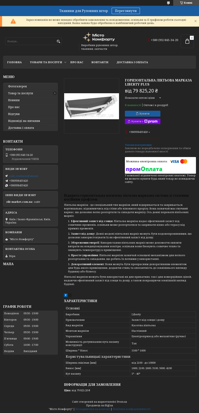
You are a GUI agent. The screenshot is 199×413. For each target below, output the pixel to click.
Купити (145, 113)
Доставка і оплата (132, 62)
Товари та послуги (46, 62)
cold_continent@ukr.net (23, 176)
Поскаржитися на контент (92, 409)
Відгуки (14, 114)
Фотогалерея (17, 86)
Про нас (76, 62)
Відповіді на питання (24, 121)
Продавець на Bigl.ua (99, 405)
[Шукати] (58, 41)
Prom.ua (122, 401)
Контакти (99, 62)
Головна (14, 62)
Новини (14, 100)
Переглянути (126, 11)
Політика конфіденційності (131, 409)
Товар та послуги (20, 93)
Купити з (144, 121)
